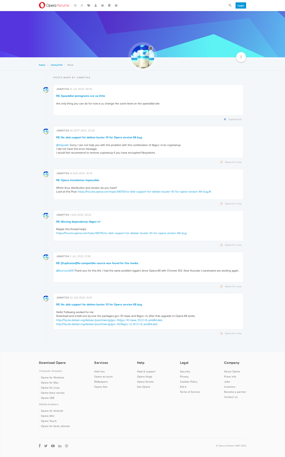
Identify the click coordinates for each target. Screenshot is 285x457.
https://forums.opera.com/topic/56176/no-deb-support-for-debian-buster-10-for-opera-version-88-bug (121, 233)
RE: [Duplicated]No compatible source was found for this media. (97, 263)
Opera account (103, 376)
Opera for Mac (50, 382)
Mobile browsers (48, 404)
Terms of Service (190, 391)
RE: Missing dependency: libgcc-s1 (78, 221)
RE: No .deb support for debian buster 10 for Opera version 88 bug (99, 137)
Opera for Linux (50, 387)
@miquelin (62, 145)
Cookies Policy (188, 381)
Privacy (184, 376)
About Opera (232, 371)
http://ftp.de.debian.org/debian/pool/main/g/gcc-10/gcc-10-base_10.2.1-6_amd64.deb (109, 320)
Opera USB (48, 397)
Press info (230, 376)
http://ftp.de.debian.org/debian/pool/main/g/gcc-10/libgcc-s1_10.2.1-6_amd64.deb (106, 324)
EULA (183, 386)
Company (231, 363)
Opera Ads (100, 386)
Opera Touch (49, 421)
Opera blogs (144, 376)
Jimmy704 (62, 89)
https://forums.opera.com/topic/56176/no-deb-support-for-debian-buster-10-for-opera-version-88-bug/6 (144, 191)
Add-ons (99, 371)
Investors (229, 386)
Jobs (227, 381)
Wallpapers (101, 381)
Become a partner (235, 391)
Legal (184, 363)
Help (140, 363)
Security (185, 371)
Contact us (231, 396)
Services (101, 363)
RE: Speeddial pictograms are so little (80, 95)
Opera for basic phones (55, 426)
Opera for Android (52, 410)
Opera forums (145, 381)
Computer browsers (50, 371)
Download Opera (52, 363)
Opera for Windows (52, 377)
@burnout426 (65, 270)
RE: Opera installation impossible (77, 180)
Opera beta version (53, 392)
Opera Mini (47, 415)
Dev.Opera (143, 386)
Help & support (146, 371)
